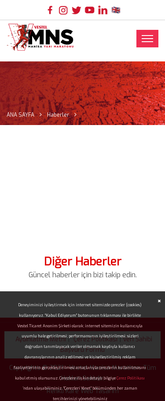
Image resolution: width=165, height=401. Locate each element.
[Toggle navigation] (147, 38)
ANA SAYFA (20, 114)
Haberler (58, 114)
